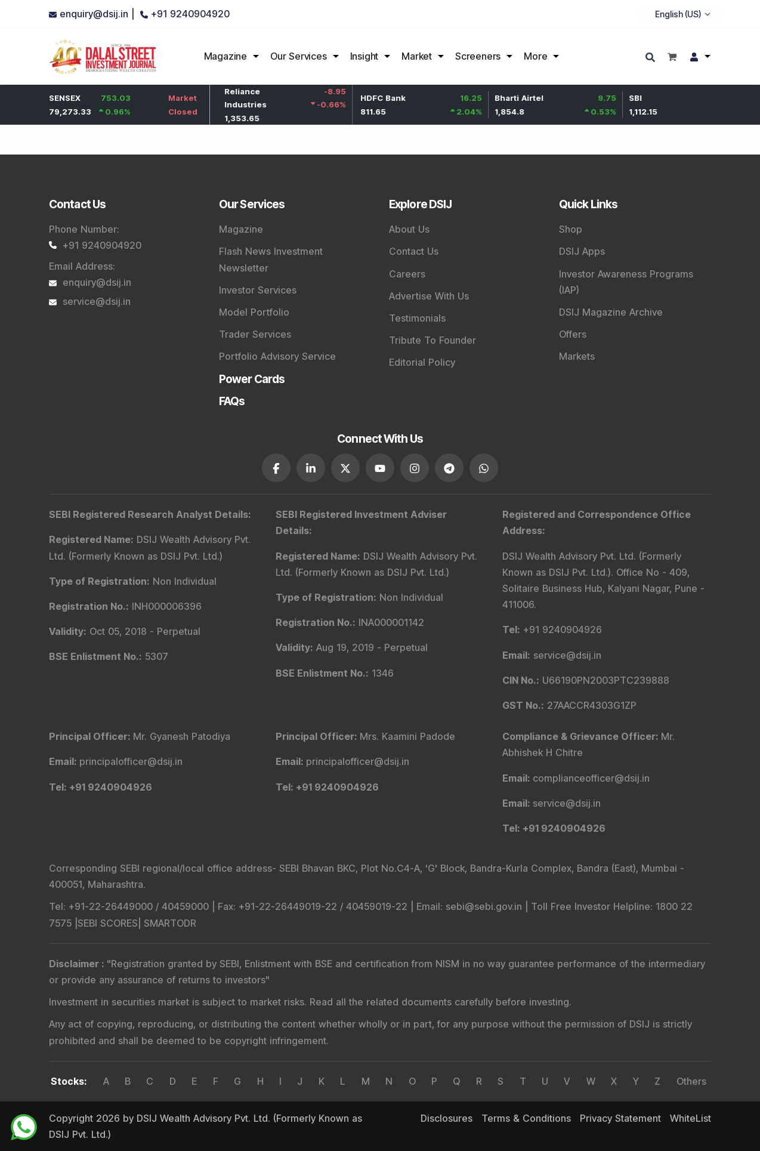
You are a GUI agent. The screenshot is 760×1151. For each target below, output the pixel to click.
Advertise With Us (429, 296)
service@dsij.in (90, 301)
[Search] (651, 58)
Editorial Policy (422, 362)
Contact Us (413, 251)
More (535, 56)
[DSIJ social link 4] (380, 467)
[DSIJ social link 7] (483, 467)
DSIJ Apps (582, 251)
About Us (409, 229)
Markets (577, 356)
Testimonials (417, 318)
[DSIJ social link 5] (414, 467)
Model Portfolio (254, 312)
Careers (407, 274)
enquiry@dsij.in (90, 282)
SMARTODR (170, 922)
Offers (572, 334)
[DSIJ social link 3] (345, 467)
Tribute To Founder (432, 340)
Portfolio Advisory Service (277, 356)
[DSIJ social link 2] (310, 467)
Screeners (478, 56)
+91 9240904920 (95, 245)
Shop (570, 229)
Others (691, 1081)
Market (416, 56)
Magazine (225, 56)
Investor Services (257, 290)
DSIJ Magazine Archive (611, 312)
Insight (364, 56)
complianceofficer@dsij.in (591, 777)
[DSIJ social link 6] (449, 467)
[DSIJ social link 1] (276, 467)
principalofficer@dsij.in (131, 761)
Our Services (298, 56)
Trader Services (255, 334)
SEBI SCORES (108, 922)
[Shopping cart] (672, 56)
